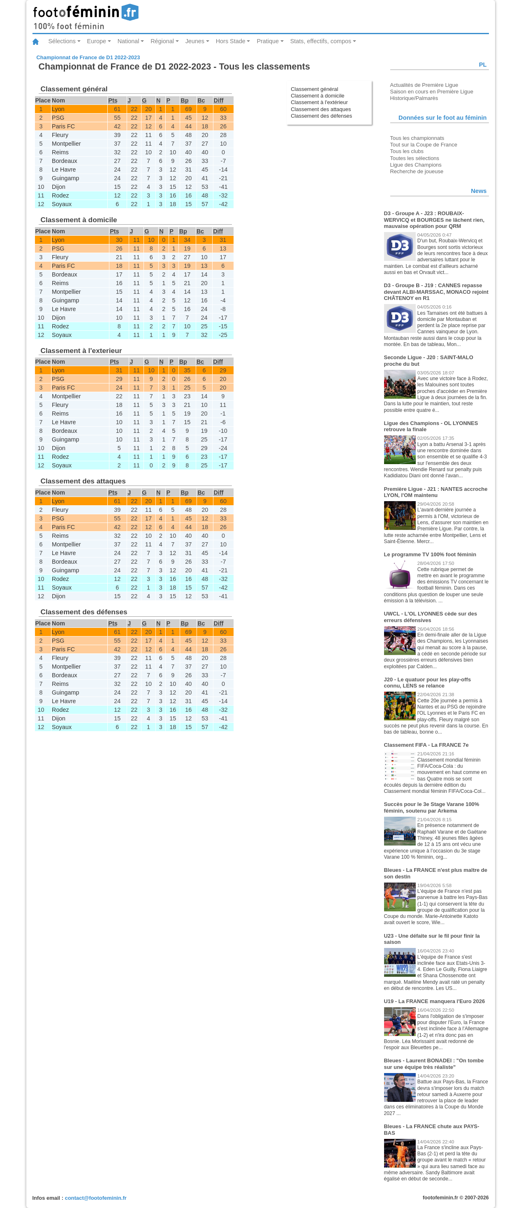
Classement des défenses (321, 116)
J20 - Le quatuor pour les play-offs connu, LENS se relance (427, 682)
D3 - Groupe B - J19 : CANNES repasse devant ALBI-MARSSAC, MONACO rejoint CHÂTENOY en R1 (436, 291)
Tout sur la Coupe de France (423, 145)
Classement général (314, 89)
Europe (96, 41)
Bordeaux (64, 161)
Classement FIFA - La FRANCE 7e (426, 745)
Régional (162, 41)
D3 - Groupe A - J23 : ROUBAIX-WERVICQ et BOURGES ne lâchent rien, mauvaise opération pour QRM (434, 219)
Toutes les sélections (415, 158)
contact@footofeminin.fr (96, 1198)
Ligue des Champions (416, 165)
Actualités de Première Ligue (424, 85)
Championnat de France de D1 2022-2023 (88, 57)
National (128, 41)
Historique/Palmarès (414, 98)
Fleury (60, 135)
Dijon (58, 187)
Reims (60, 152)
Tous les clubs (407, 151)
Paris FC (63, 126)
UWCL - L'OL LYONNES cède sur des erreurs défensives (430, 617)
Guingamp (65, 178)
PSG (58, 117)
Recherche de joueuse (417, 171)
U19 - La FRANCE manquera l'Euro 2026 (434, 1001)
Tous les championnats (417, 138)
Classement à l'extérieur (319, 102)
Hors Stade (230, 41)
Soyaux (62, 204)
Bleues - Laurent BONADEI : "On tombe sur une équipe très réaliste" (434, 1063)
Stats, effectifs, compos (321, 41)
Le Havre (64, 169)
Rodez (60, 195)
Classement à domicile (317, 96)
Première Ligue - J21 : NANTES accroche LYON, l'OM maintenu (436, 492)
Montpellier (66, 143)
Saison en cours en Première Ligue (431, 91)
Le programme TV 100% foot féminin (430, 554)
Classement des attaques (321, 109)
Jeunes (194, 41)
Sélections (62, 41)
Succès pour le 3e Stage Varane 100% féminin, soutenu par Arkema (431, 807)
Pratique (268, 41)
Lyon (58, 109)
